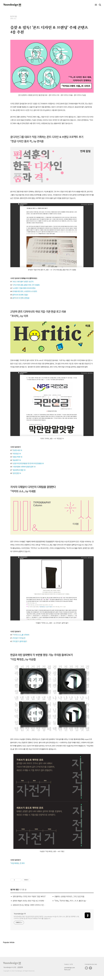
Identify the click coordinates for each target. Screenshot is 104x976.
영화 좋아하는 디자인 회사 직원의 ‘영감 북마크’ (29, 896)
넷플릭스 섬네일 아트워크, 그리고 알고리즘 (69, 896)
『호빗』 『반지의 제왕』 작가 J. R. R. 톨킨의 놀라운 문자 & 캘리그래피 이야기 (71, 901)
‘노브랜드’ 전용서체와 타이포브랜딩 (23, 288)
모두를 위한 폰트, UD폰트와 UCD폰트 (24, 291)
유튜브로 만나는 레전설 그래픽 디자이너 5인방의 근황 (29, 905)
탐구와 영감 (13, 16)
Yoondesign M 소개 (9, 967)
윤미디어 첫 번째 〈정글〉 (20, 295)
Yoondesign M (20, 914)
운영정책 (20, 967)
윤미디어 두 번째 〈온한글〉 (21, 298)
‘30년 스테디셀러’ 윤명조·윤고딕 (22, 281)
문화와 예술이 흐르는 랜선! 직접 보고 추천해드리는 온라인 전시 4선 (29, 901)
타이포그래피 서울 (33, 117)
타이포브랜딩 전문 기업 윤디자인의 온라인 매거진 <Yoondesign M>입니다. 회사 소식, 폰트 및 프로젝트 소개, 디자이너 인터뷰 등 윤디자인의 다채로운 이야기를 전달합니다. (46, 917)
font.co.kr (67, 969)
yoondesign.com (69, 967)
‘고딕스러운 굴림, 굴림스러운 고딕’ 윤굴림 (26, 285)
